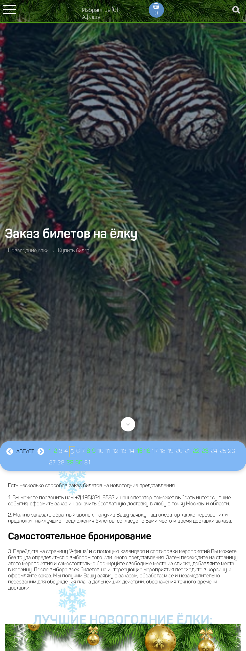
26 (231, 450)
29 (69, 462)
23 (205, 450)
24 (213, 450)
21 (187, 450)
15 (139, 450)
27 (52, 462)
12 (115, 450)
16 (147, 450)
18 (163, 450)
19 (171, 450)
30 (78, 462)
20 (179, 450)
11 (108, 450)
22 (196, 450)
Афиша (91, 16)
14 (131, 450)
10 (100, 450)
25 (222, 450)
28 (60, 462)
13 (123, 450)
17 (155, 450)
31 (87, 462)
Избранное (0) (100, 9)
